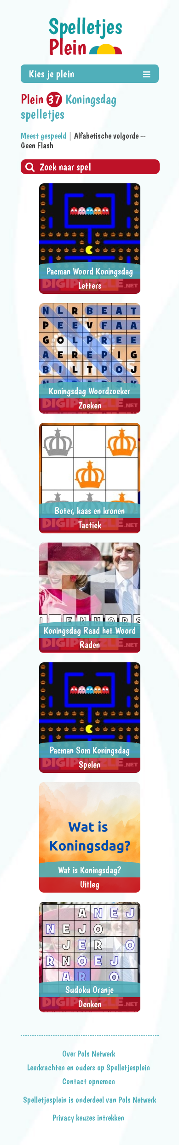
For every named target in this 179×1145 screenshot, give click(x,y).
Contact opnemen (88, 1081)
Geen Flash (37, 145)
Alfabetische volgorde (106, 135)
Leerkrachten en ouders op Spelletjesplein (88, 1067)
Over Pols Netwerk (88, 1054)
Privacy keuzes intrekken (88, 1118)
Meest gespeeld (43, 135)
